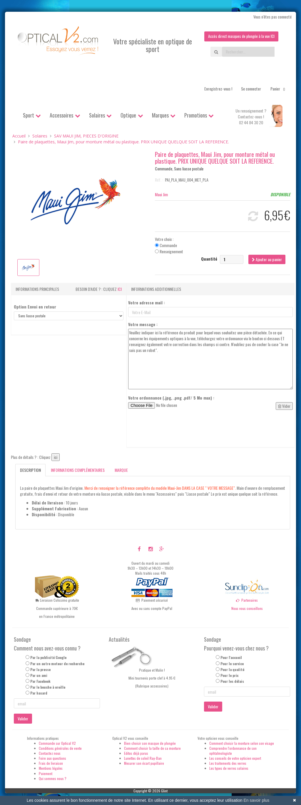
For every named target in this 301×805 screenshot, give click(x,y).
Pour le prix (229, 675)
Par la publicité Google (48, 657)
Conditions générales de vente (60, 748)
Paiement (45, 773)
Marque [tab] (121, 470)
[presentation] (173, 428)
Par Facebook (40, 681)
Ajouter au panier (267, 259)
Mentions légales (51, 768)
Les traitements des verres (227, 763)
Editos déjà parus (136, 753)
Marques (160, 115)
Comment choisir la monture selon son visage (241, 743)
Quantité (209, 259)
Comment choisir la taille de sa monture (152, 748)
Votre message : (143, 325)
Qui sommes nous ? (52, 778)
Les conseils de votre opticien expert (235, 758)
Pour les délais (232, 681)
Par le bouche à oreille (47, 687)
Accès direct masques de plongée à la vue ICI (240, 36)
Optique (128, 115)
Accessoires (61, 115)
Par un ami (38, 675)
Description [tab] (30, 470)
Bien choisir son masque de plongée (150, 743)
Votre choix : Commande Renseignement (169, 245)
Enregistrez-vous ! (218, 88)
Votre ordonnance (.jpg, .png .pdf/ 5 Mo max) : (171, 398)
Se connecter (251, 88)
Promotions (195, 115)
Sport (28, 115)
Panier (278, 88)
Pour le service (232, 663)
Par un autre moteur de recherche (57, 663)
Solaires (97, 115)
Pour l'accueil (231, 657)
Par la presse (40, 669)
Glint (164, 790)
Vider (284, 406)
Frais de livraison (51, 763)
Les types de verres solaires (228, 768)
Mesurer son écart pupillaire (144, 763)
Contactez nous (50, 753)
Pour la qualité (232, 669)
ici (120, 289)
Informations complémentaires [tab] (78, 470)
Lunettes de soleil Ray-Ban (143, 758)
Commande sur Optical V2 (57, 743)
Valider (23, 718)
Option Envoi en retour (35, 307)
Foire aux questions (52, 758)
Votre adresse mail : (146, 303)
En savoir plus (256, 800)
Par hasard (38, 693)
